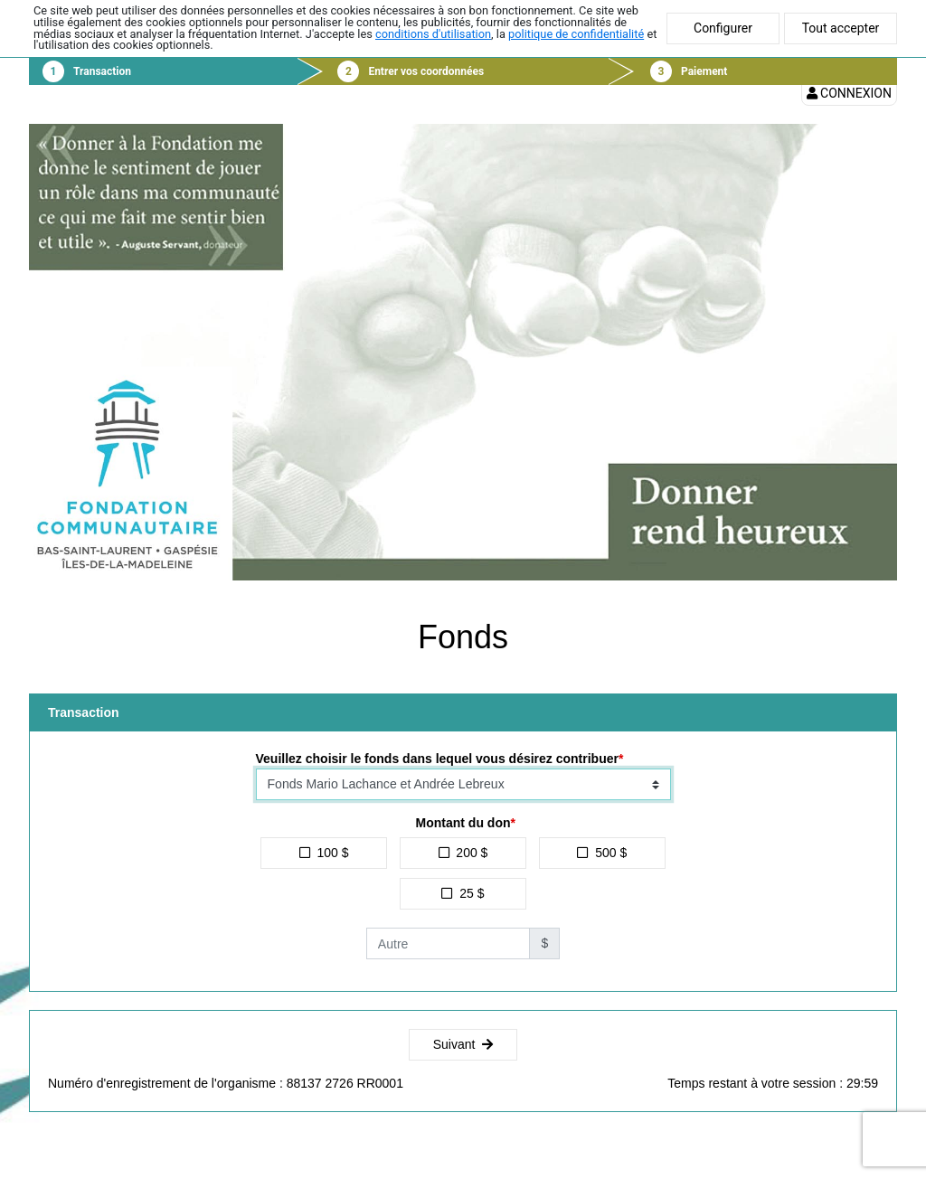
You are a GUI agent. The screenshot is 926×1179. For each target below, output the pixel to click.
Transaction (102, 71)
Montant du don (463, 823)
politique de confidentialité (576, 34)
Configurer (723, 28)
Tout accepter (841, 28)
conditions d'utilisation (433, 34)
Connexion (849, 93)
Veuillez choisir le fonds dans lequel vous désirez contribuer (437, 758)
